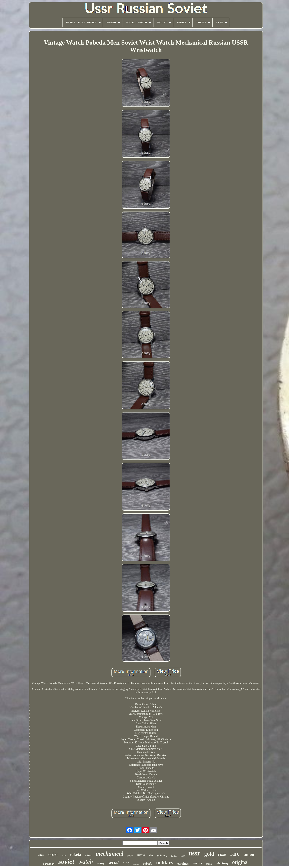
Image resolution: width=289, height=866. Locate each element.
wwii (41, 855)
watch (85, 861)
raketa (75, 854)
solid (183, 856)
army (100, 863)
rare (235, 853)
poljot (130, 855)
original (240, 862)
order (53, 854)
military (164, 862)
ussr (194, 853)
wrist (113, 862)
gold (209, 854)
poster (136, 864)
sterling (222, 863)
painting (162, 855)
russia (141, 855)
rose (222, 854)
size (64, 855)
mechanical (109, 853)
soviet (66, 861)
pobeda (147, 863)
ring (126, 863)
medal (209, 863)
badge (174, 856)
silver (88, 855)
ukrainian (49, 863)
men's (197, 863)
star (151, 855)
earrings (183, 863)
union (249, 854)
